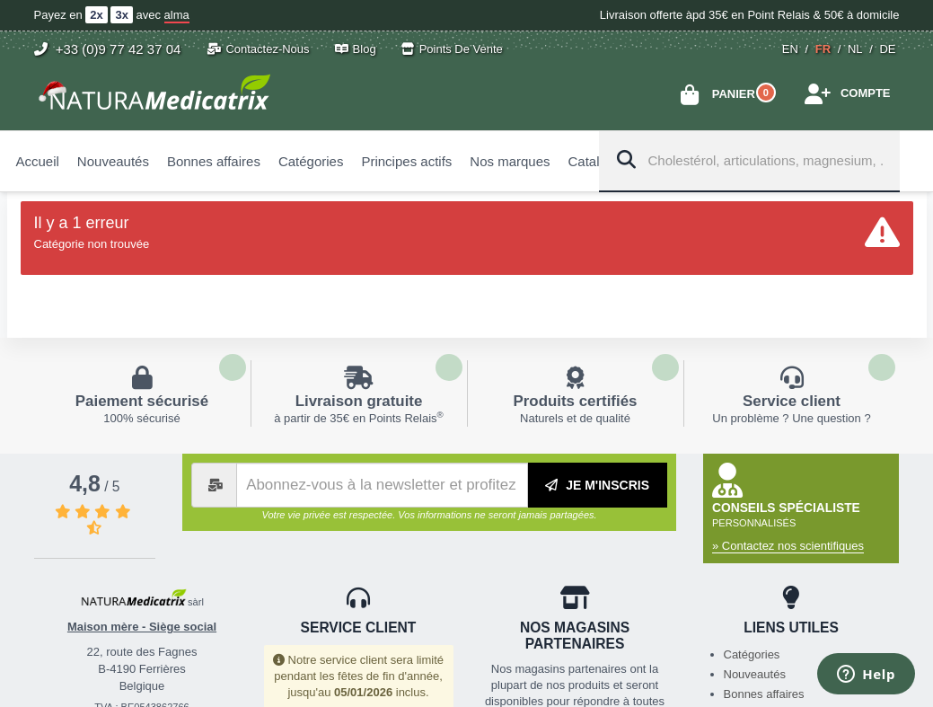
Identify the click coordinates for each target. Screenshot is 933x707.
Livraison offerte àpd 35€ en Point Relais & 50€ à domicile (750, 15)
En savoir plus (142, 393)
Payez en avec (111, 14)
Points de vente (452, 49)
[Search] (623, 160)
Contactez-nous (258, 49)
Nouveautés (755, 674)
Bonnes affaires (764, 694)
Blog (355, 49)
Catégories (752, 654)
